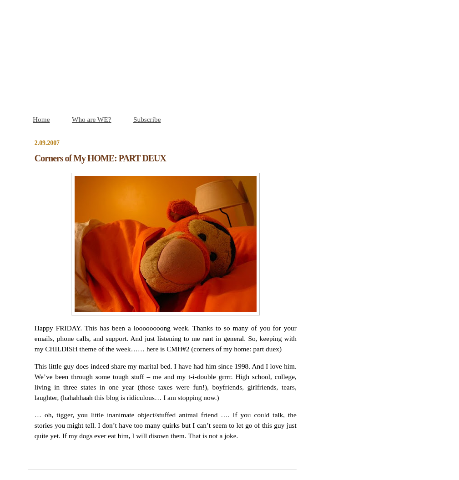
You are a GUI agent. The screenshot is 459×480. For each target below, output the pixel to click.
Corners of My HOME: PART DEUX (100, 158)
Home (41, 119)
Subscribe (147, 119)
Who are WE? (91, 119)
